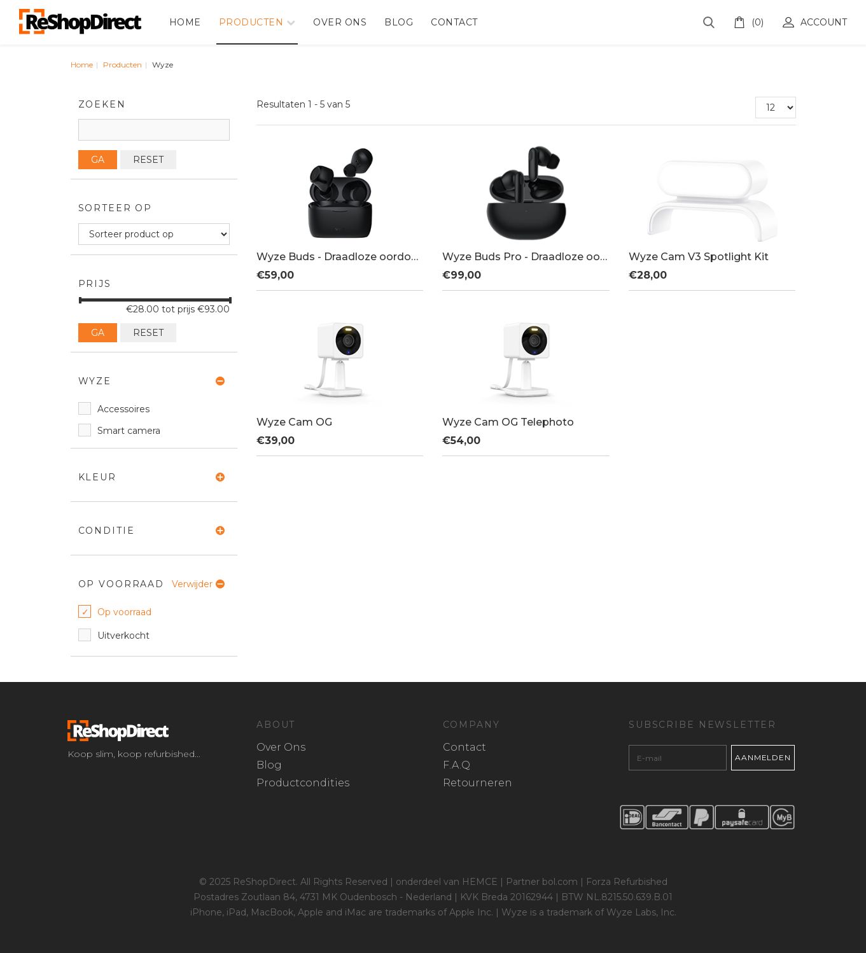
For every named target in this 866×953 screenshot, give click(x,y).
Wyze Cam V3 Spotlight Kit (699, 257)
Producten (251, 22)
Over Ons (340, 22)
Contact (454, 22)
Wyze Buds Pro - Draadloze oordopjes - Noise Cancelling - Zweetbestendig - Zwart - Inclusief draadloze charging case (525, 257)
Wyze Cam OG (294, 422)
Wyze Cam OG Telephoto (508, 422)
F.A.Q (456, 765)
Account (815, 22)
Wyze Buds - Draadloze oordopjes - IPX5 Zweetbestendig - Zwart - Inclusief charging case (339, 257)
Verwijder (192, 584)
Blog (398, 22)
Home (185, 22)
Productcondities (302, 783)
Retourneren (477, 783)
